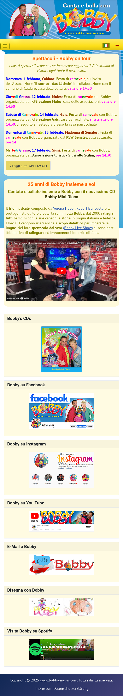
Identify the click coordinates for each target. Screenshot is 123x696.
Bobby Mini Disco (61, 196)
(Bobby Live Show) (78, 227)
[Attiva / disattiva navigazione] (5, 46)
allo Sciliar (85, 155)
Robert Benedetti (90, 208)
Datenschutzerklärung (71, 688)
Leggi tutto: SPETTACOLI (28, 166)
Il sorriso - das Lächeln (53, 83)
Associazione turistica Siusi (54, 155)
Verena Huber (64, 208)
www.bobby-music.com (58, 680)
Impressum (43, 688)
